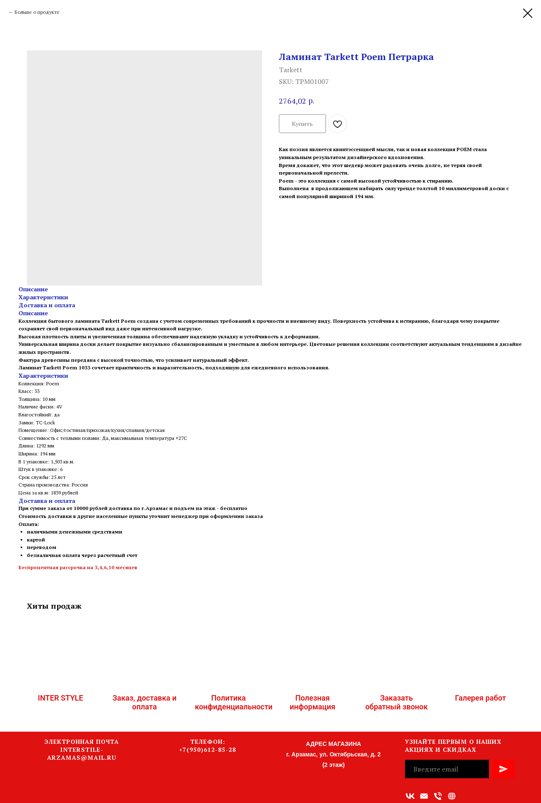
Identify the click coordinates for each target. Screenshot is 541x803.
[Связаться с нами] (451, 796)
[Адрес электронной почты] (424, 796)
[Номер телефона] (438, 796)
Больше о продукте (37, 12)
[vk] (410, 796)
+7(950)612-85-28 (207, 749)
